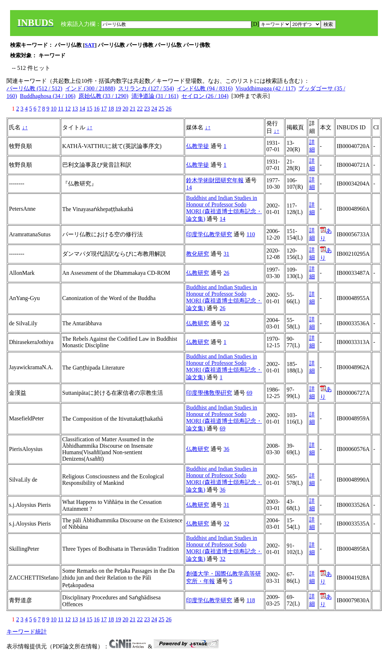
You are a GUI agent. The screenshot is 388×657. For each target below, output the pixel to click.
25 (161, 109)
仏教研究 (197, 273)
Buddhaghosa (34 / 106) (47, 96)
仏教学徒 (197, 146)
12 (68, 109)
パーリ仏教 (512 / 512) (34, 88)
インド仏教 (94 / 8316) (205, 88)
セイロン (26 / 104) (205, 96)
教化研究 (197, 254)
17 (104, 109)
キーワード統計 (26, 632)
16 (96, 109)
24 (154, 109)
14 (82, 109)
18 (111, 109)
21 (132, 109)
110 (251, 234)
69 (249, 393)
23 (147, 109)
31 (226, 254)
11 (60, 109)
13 (75, 109)
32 (226, 323)
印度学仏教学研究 (209, 234)
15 (89, 109)
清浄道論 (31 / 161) (155, 96)
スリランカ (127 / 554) (146, 88)
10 (54, 109)
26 (168, 109)
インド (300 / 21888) (90, 88)
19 (118, 109)
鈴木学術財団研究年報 (215, 180)
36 (226, 449)
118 (251, 600)
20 (125, 109)
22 (140, 109)
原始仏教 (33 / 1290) (103, 96)
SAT (90, 45)
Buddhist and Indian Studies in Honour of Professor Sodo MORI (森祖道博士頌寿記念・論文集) (224, 208)
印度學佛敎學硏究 (209, 393)
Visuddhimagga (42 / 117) (265, 88)
